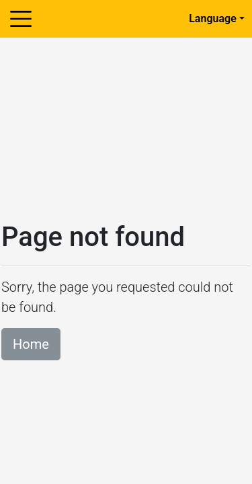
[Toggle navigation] (20, 19)
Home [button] (31, 344)
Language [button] (213, 18)
